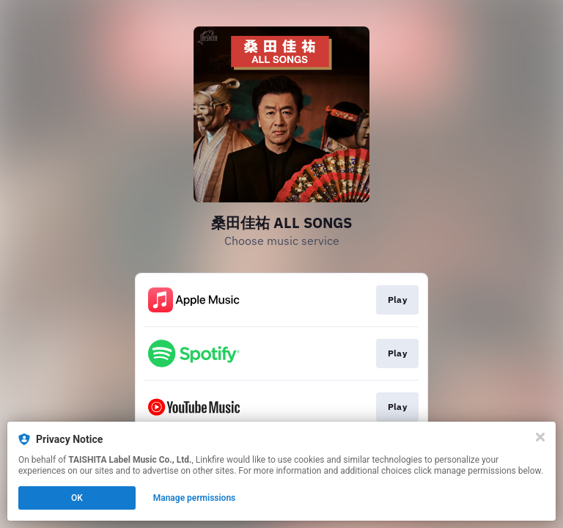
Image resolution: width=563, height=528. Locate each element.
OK (77, 498)
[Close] (540, 437)
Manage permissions (194, 498)
